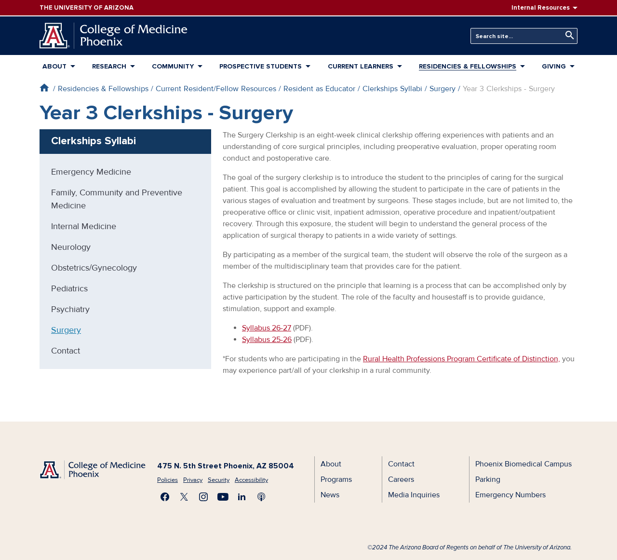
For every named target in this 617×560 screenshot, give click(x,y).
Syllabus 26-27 (266, 328)
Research (109, 66)
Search (567, 35)
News (330, 495)
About (54, 66)
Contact (65, 350)
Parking (487, 479)
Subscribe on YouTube (222, 497)
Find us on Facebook (165, 497)
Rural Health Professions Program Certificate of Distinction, (461, 359)
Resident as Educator (319, 89)
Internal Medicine (83, 226)
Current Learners (360, 66)
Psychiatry (70, 309)
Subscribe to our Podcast (261, 497)
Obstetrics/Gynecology (94, 267)
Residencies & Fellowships (467, 66)
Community (173, 66)
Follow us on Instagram (203, 497)
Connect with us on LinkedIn (242, 497)
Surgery (442, 89)
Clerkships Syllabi (392, 89)
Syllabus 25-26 (267, 339)
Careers (401, 479)
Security (218, 480)
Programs (336, 479)
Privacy (192, 480)
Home (44, 87)
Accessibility (251, 480)
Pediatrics (69, 288)
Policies (167, 480)
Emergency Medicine (91, 171)
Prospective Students (260, 66)
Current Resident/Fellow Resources (216, 89)
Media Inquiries (414, 495)
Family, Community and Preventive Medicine (116, 199)
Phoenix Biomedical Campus (523, 464)
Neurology (71, 247)
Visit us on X (184, 497)
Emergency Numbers (510, 495)
